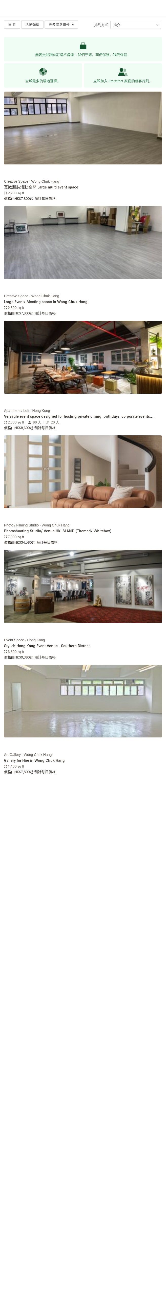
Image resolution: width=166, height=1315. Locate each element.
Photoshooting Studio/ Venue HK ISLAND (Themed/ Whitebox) (58, 530)
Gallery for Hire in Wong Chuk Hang (34, 760)
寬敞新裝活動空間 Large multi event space (41, 187)
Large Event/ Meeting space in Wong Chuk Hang (46, 301)
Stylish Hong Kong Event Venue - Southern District (47, 645)
